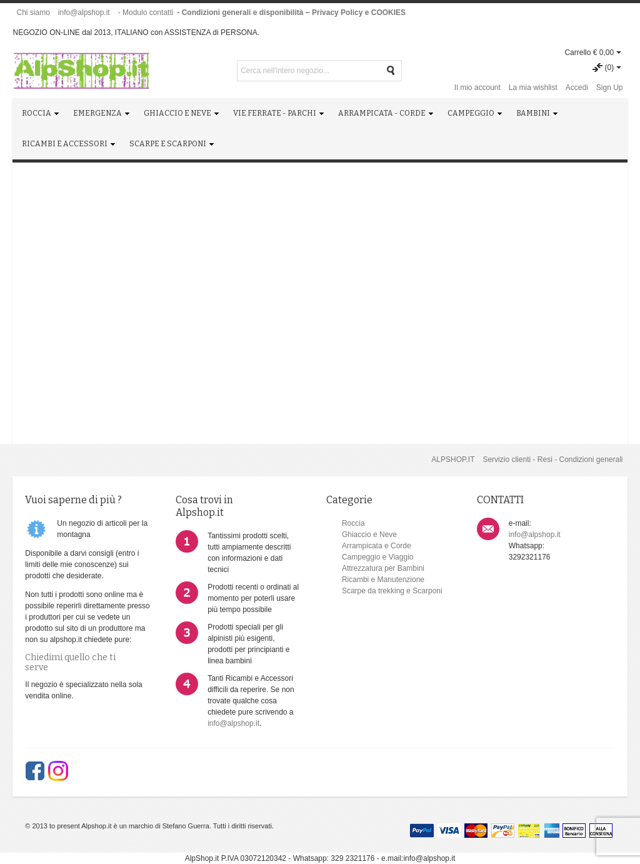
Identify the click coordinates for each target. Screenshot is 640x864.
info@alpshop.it (84, 12)
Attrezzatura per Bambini (383, 568)
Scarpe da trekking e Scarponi (392, 590)
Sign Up (609, 87)
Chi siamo (32, 12)
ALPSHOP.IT (452, 459)
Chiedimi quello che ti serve (70, 662)
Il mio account (477, 87)
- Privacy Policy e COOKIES (357, 12)
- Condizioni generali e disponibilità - (242, 12)
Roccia (353, 523)
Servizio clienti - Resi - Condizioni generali (552, 459)
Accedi (577, 87)
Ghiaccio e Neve (369, 534)
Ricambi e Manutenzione (383, 579)
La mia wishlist (533, 87)
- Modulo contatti (146, 12)
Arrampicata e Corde (376, 545)
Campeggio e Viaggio (378, 557)
